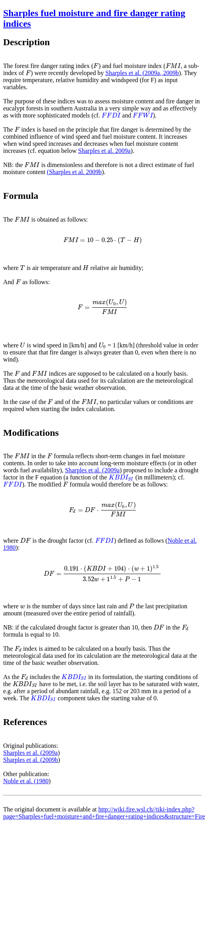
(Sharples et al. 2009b (74, 172)
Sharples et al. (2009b (30, 759)
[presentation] (95, 65)
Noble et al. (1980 (26, 781)
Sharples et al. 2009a (104, 150)
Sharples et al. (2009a (92, 470)
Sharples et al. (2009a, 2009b (142, 73)
